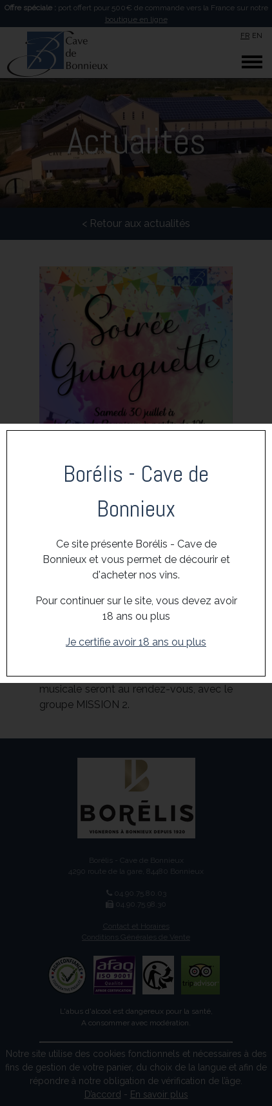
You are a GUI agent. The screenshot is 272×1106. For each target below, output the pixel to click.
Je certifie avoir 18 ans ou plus (136, 642)
